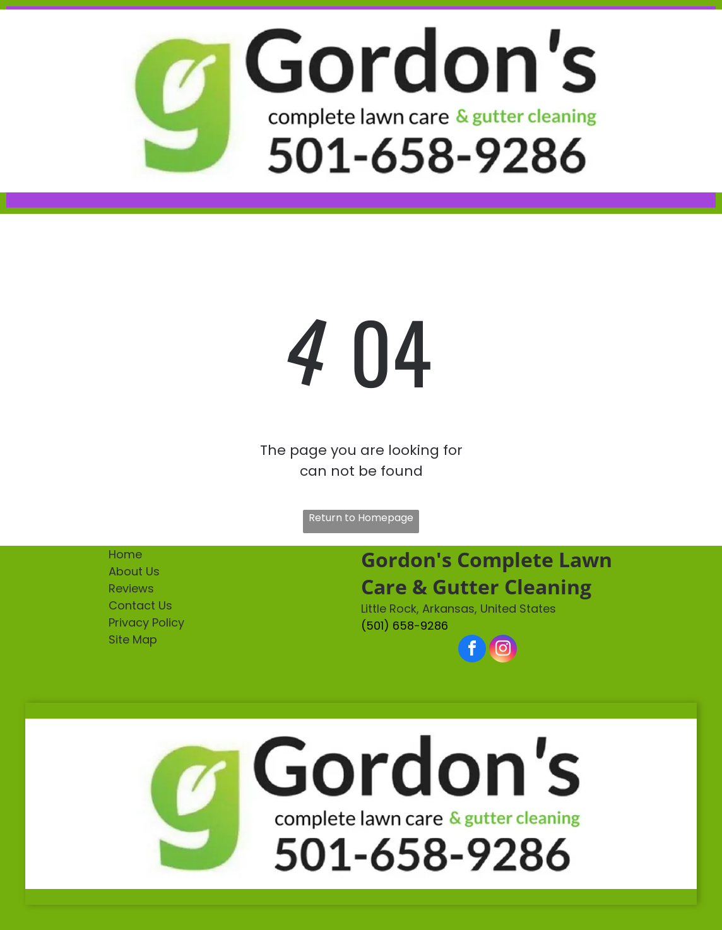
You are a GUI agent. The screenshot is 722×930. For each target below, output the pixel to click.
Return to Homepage (361, 517)
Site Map (133, 639)
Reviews (131, 588)
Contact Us (140, 605)
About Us (134, 571)
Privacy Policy (146, 622)
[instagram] (503, 650)
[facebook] (472, 650)
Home (125, 554)
